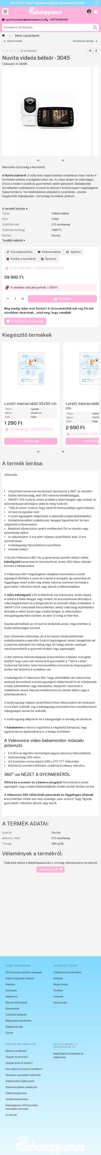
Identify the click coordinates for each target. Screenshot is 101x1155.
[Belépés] (89, 11)
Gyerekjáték (12, 1008)
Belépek (58, 978)
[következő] (63, 160)
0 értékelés (29, 50)
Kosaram (58, 996)
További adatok (13, 240)
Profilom (58, 990)
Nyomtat (48, 258)
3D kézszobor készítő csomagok (24, 972)
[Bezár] (97, 3)
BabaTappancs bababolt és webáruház (68, 1055)
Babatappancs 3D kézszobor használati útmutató (22, 1107)
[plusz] (23, 299)
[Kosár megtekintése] (95, 11)
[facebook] (96, 51)
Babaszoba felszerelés (19, 1020)
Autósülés (11, 990)
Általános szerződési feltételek (23, 1075)
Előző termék (13, 41)
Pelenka (10, 984)
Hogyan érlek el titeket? (19, 1063)
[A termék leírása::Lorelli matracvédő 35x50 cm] (30, 370)
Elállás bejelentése (16, 1093)
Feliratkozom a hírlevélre (67, 972)
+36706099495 (58, 19)
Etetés (9, 1032)
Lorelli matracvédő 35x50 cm (30, 403)
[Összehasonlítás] (19, 252)
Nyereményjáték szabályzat (21, 1087)
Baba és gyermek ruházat (20, 978)
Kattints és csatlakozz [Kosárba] (25, 321)
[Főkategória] (3, 35)
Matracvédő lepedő (16, 1002)
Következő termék (85, 41)
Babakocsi (11, 996)
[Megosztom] (90, 51)
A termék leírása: (15, 208)
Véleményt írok (50, 876)
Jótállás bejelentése (17, 1099)
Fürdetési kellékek (16, 1014)
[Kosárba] (30, 448)
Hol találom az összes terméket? (24, 1069)
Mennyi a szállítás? (16, 1051)
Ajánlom (73, 252)
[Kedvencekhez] (49, 252)
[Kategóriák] (5, 11)
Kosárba (62, 299)
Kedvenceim (60, 1002)
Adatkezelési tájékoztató (20, 1081)
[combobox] (50, 27)
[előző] (38, 160)
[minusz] (8, 299)
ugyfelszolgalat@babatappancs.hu (26, 19)
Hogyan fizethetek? (17, 1057)
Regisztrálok (60, 984)
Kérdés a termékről (21, 258)
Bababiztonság (10, 35)
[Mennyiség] (15, 299)
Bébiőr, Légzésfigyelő (27, 35)
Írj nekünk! (11, 1115)
